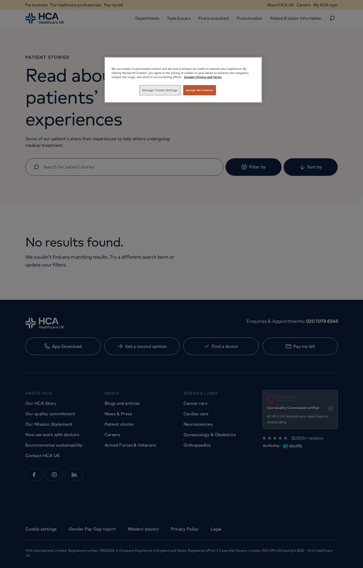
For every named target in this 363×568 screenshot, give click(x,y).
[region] (183, 80)
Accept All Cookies (199, 90)
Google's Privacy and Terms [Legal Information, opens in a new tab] (203, 77)
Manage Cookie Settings (160, 90)
